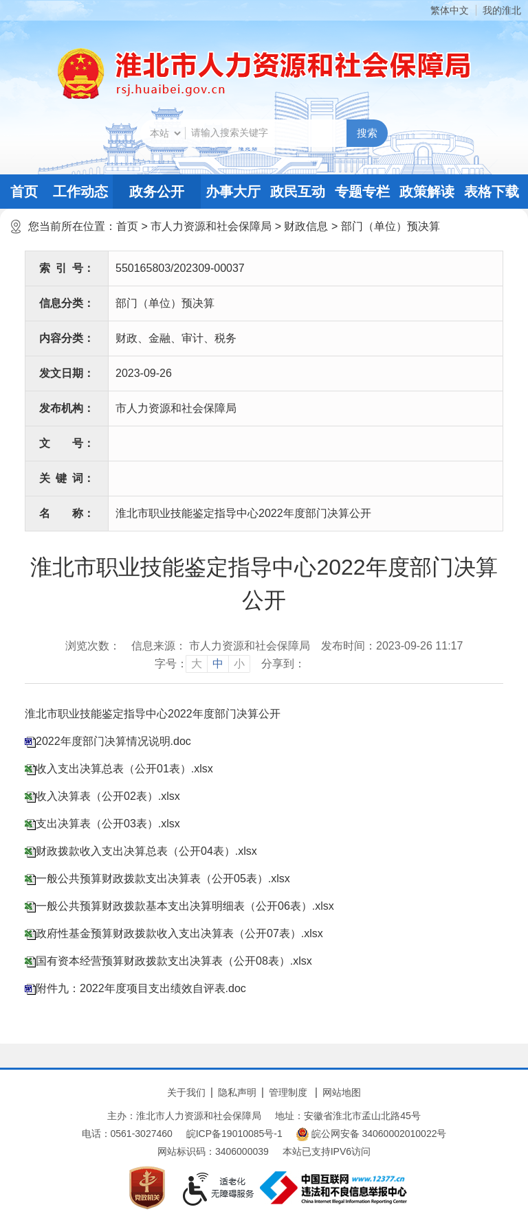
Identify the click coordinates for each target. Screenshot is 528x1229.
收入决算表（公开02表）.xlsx (108, 796)
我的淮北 (502, 10)
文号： (66, 443)
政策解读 (426, 191)
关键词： (66, 478)
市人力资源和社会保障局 (211, 226)
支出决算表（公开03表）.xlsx (108, 823)
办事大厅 (233, 191)
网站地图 (341, 1092)
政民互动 (297, 191)
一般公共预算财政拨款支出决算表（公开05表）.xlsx (163, 878)
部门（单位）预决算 (390, 226)
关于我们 (186, 1092)
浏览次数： (92, 646)
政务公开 (156, 191)
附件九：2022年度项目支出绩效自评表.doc (141, 988)
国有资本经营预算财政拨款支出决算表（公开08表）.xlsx (174, 961)
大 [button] (196, 663)
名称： (66, 513)
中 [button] (217, 663)
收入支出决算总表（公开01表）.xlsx (124, 768)
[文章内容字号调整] (202, 664)
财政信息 (306, 226)
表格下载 (491, 191)
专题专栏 (362, 191)
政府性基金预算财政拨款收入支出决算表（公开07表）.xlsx (179, 933)
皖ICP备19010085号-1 (234, 1133)
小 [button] (239, 663)
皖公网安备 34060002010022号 (371, 1134)
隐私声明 (237, 1092)
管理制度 (288, 1092)
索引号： (66, 268)
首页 (24, 191)
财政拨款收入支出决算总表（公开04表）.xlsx (146, 851)
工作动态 (80, 191)
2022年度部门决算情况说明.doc (113, 741)
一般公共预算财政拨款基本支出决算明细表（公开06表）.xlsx (185, 906)
